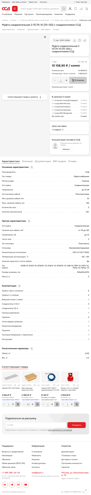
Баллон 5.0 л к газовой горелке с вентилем (69, 389)
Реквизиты (6, 2)
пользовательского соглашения (60, 430)
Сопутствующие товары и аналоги (25, 97)
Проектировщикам (44, 14)
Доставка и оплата (19, 2)
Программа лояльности (71, 463)
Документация (33, 29)
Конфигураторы (39, 463)
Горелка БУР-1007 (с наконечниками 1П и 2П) (50, 389)
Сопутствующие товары (15, 367)
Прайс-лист (33, 2)
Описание (21, 29)
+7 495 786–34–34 (11, 472)
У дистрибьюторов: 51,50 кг (11, 400)
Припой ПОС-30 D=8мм (11, 388)
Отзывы (56, 29)
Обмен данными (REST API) (13, 463)
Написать (66, 149)
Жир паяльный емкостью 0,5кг (27, 389)
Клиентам (58, 14)
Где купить (29, 14)
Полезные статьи (68, 455)
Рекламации (7, 455)
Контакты (43, 2)
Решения (18, 14)
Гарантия (65, 467)
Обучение (6, 459)
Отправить (76, 425)
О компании (7, 14)
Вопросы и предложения (12, 452)
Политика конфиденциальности (14, 492)
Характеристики (8, 29)
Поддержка (70, 14)
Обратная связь (8, 467)
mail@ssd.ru (37, 472)
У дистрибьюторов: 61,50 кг (30, 400)
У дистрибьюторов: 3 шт (69, 400)
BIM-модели (45, 29)
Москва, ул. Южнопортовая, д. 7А (75, 473)
